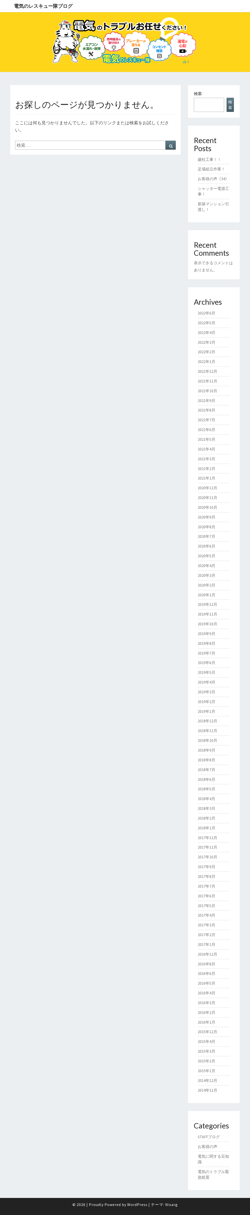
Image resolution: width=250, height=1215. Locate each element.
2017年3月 (206, 924)
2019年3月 (206, 691)
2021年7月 (206, 419)
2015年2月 (206, 1060)
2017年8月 (206, 876)
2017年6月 (206, 895)
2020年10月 (207, 507)
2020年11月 (207, 497)
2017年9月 (206, 866)
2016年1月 (206, 1022)
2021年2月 (206, 468)
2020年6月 (206, 546)
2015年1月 (206, 1070)
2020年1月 (206, 594)
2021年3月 (206, 458)
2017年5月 (206, 905)
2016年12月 (207, 954)
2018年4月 (206, 798)
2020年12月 (207, 487)
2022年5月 (206, 322)
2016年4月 (206, 992)
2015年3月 (206, 1051)
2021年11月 (207, 381)
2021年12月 (207, 371)
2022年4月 (206, 332)
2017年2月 (206, 934)
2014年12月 (207, 1080)
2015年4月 (206, 1041)
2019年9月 (206, 633)
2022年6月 (206, 313)
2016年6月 (206, 973)
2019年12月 (207, 604)
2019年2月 (206, 701)
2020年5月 (206, 555)
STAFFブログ (209, 1136)
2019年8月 (206, 643)
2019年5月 (206, 672)
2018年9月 (206, 750)
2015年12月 (207, 1031)
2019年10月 (207, 623)
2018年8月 (206, 759)
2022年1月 (206, 361)
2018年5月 (206, 788)
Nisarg (171, 1204)
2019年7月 (206, 653)
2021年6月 (206, 429)
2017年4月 (206, 915)
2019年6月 (206, 662)
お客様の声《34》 (213, 178)
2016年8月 (206, 963)
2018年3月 (206, 808)
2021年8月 (206, 410)
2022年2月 (206, 351)
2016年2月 (206, 1012)
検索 (198, 93)
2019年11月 (207, 614)
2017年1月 (206, 944)
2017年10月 (207, 856)
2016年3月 (206, 1002)
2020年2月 (206, 585)
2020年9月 (206, 517)
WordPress (137, 1204)
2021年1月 (206, 478)
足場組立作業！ (211, 169)
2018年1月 (206, 827)
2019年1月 (206, 711)
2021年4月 (206, 449)
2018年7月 (206, 769)
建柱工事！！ (209, 159)
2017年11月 (207, 847)
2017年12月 (207, 837)
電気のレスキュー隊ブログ (43, 6)
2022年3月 (206, 342)
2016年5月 (206, 983)
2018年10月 (207, 740)
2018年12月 (207, 720)
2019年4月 (206, 682)
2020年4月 (206, 565)
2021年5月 (206, 439)
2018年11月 (207, 730)
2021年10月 (207, 390)
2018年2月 (206, 818)
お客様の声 (207, 1146)
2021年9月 (206, 400)
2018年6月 (206, 779)
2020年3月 (206, 575)
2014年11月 (207, 1090)
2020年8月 (206, 526)
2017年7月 (206, 886)
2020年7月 (206, 536)
